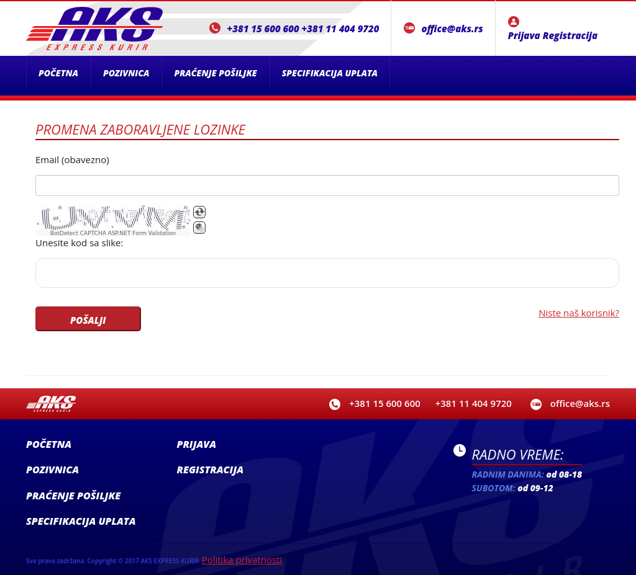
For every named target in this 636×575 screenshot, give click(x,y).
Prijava (524, 35)
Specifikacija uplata (330, 73)
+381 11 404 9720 (340, 28)
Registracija (570, 35)
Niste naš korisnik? (578, 312)
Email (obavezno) (72, 159)
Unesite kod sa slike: (79, 242)
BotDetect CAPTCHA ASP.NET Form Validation (113, 233)
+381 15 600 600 (263, 28)
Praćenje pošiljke (215, 73)
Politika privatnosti (242, 559)
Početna (58, 73)
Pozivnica (126, 73)
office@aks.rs (452, 28)
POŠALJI (88, 320)
